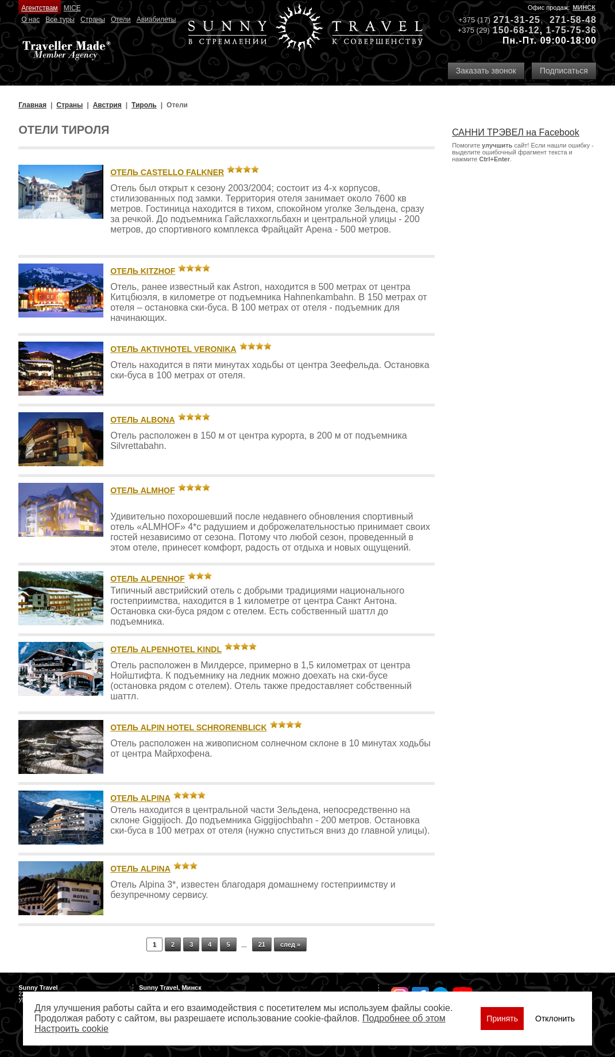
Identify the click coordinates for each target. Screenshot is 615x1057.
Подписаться (564, 70)
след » (290, 944)
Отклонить (555, 1018)
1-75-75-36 (571, 30)
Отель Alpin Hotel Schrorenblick (188, 727)
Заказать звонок (486, 70)
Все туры (60, 20)
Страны (92, 20)
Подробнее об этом (404, 1018)
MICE (72, 8)
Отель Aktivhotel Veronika (173, 349)
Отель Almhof (142, 490)
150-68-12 (516, 30)
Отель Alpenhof (147, 578)
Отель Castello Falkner (167, 172)
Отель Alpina (140, 798)
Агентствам (39, 8)
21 (261, 944)
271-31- (511, 20)
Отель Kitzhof (142, 271)
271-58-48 (573, 20)
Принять (502, 1018)
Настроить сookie (71, 1028)
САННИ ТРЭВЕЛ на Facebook (515, 132)
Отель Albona (142, 419)
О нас (30, 20)
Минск (584, 7)
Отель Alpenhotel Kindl (166, 649)
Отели (121, 20)
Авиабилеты (156, 20)
